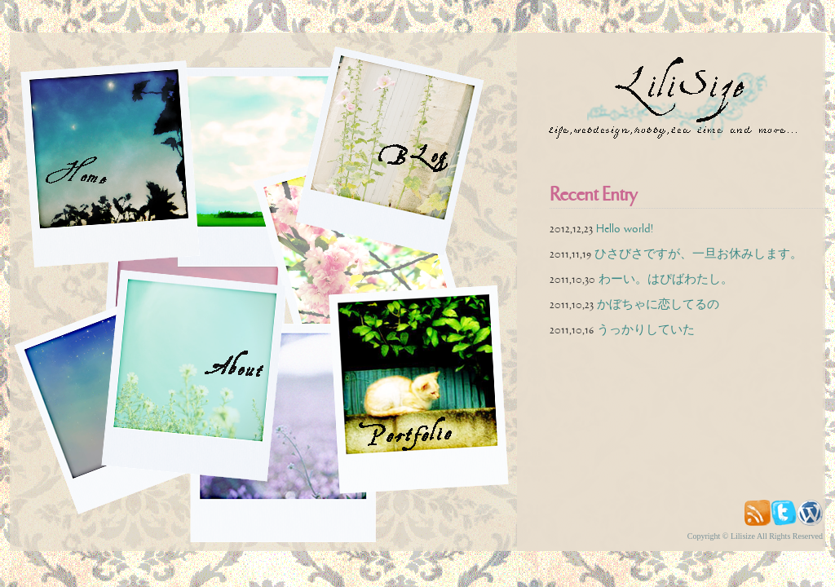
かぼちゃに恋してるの (658, 304)
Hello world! (624, 229)
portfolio (435, 392)
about (209, 376)
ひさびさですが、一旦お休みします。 (698, 254)
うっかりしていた (646, 330)
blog (404, 151)
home (120, 163)
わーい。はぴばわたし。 (666, 279)
